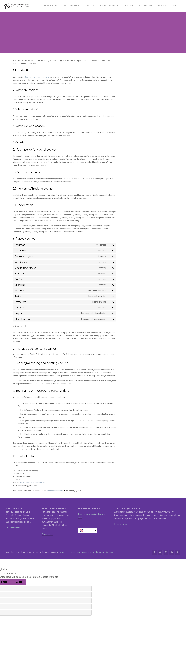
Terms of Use (64, 553)
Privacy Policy (75, 553)
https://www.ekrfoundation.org (36, 77)
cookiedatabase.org (55, 491)
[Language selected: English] (87, 530)
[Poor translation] (18, 582)
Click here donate (13, 528)
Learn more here (121, 524)
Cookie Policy (87, 553)
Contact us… (47, 534)
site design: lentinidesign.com (104, 553)
